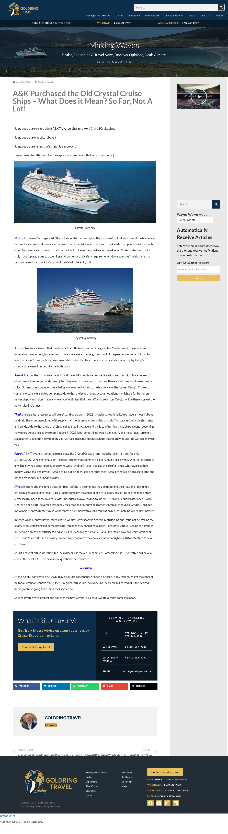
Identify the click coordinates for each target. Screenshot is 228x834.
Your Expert (127, 772)
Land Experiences (173, 15)
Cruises (119, 15)
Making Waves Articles (98, 15)
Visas (124, 786)
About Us (205, 15)
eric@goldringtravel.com (137, 671)
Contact (219, 15)
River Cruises (152, 15)
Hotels (191, 15)
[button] (26, 686)
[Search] (221, 7)
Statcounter (7, 816)
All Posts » (51, 725)
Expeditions (134, 15)
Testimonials (128, 777)
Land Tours (91, 790)
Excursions (127, 781)
